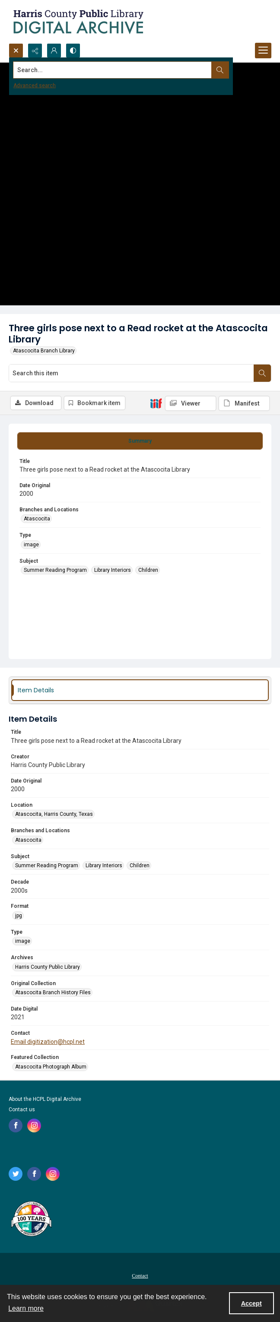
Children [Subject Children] (148, 570)
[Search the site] (112, 70)
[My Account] (54, 50)
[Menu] (263, 50)
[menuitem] (140, 1275)
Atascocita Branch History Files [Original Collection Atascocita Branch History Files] (53, 992)
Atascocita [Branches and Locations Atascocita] (37, 519)
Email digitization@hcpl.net (48, 1041)
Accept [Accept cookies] (251, 1303)
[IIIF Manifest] (244, 403)
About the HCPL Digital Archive (45, 1099)
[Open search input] (16, 50)
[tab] (140, 441)
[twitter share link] (15, 1174)
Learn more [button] (26, 1308)
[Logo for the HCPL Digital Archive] (78, 21)
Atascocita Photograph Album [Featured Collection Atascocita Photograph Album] (50, 1067)
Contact (140, 1276)
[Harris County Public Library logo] (31, 1219)
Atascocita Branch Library (44, 351)
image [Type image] (31, 545)
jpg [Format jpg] (18, 916)
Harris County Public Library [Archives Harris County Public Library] (47, 967)
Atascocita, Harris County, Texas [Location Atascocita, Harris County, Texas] (54, 814)
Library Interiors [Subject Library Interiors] (112, 570)
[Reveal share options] (35, 50)
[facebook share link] (15, 1125)
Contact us (22, 1109)
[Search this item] (131, 373)
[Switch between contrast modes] (73, 50)
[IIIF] (156, 403)
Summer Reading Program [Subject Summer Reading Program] (55, 570)
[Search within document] (262, 373)
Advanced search (34, 85)
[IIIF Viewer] (190, 403)
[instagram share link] (34, 1125)
